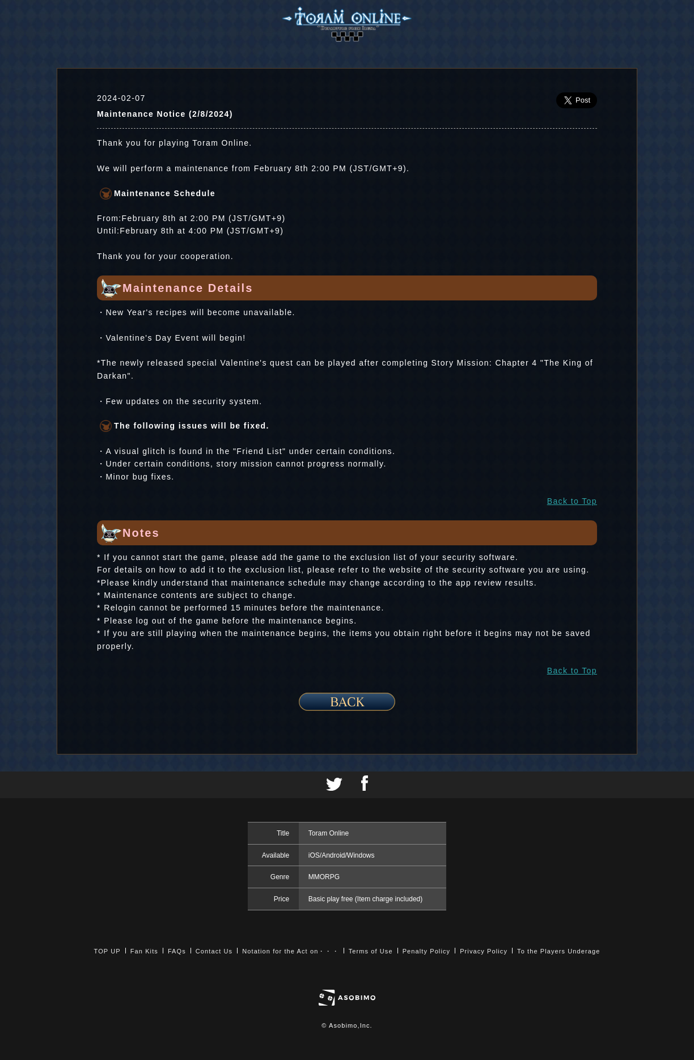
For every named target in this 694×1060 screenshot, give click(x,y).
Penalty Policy (427, 951)
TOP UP (107, 951)
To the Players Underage (558, 951)
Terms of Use (371, 951)
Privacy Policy (483, 951)
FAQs (177, 951)
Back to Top (572, 501)
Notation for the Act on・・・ (290, 951)
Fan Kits (144, 951)
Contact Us (214, 951)
